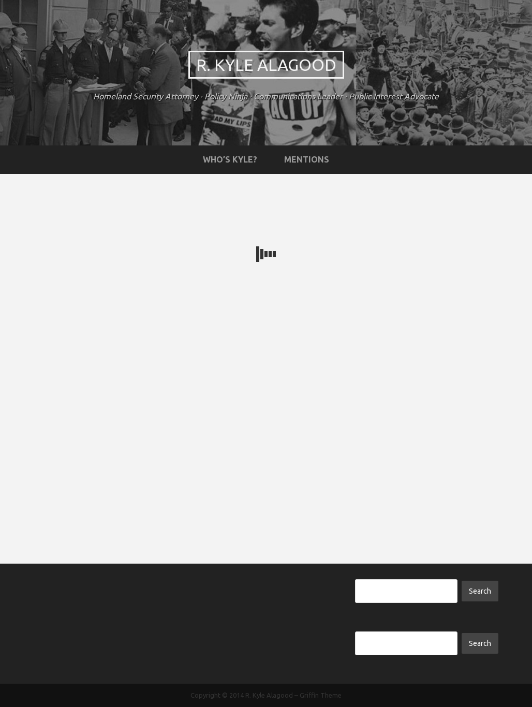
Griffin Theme (321, 695)
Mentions (306, 159)
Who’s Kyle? (230, 159)
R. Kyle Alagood (266, 64)
